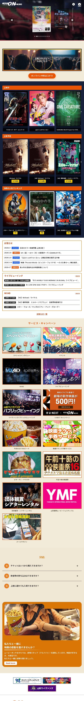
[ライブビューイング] (62, 371)
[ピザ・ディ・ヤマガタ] (21, 464)
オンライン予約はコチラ (42, 75)
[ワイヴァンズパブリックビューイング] (21, 402)
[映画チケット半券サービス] (62, 433)
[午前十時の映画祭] (62, 464)
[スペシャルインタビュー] (21, 340)
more (78, 276)
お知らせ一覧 (42, 314)
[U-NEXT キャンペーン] (62, 402)
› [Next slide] (81, 111)
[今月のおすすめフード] (21, 433)
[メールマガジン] (21, 526)
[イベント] (62, 340)
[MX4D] (21, 371)
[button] (34, 36)
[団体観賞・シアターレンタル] (21, 495)
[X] (73, 4)
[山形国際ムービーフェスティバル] (62, 495)
